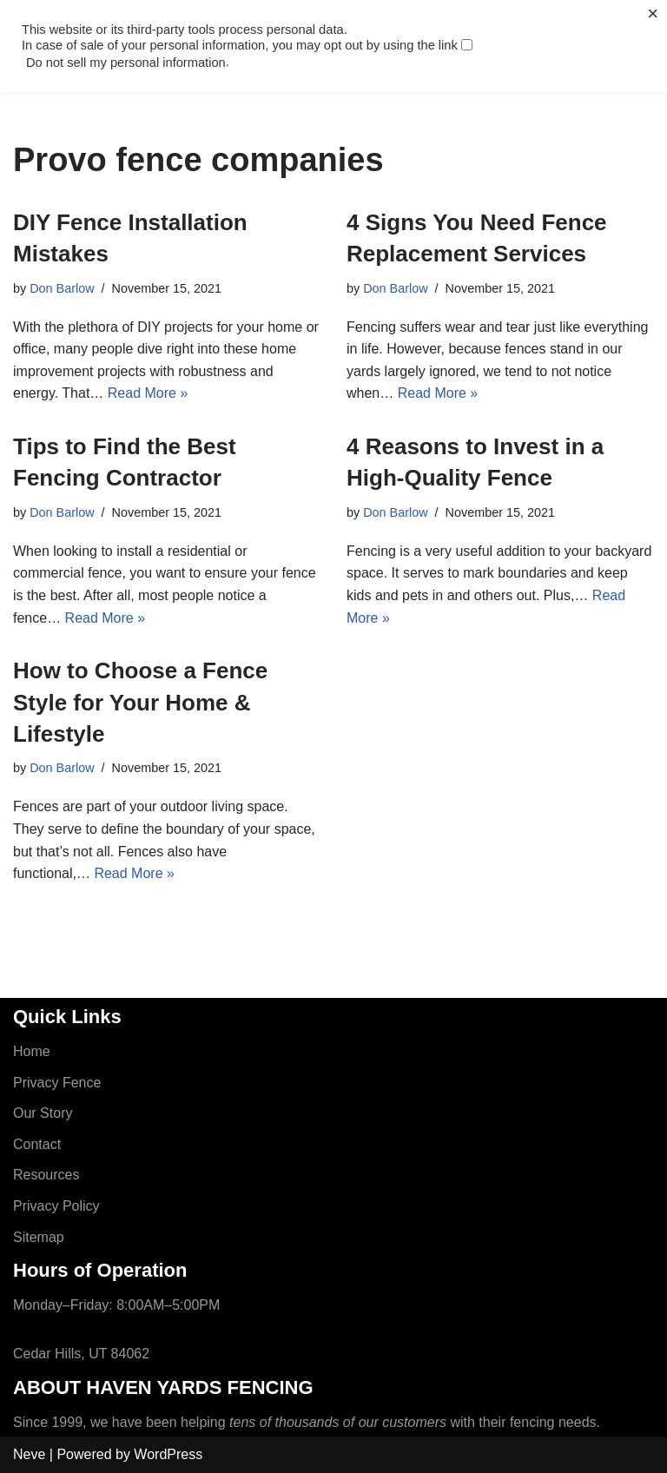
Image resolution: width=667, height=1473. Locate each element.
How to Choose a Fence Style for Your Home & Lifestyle (140, 702)
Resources (46, 1174)
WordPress (168, 1454)
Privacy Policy (56, 1206)
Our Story (42, 1113)
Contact (37, 1144)
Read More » (148, 393)
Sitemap (38, 1237)
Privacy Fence (57, 1082)
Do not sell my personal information (126, 62)
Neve (29, 1454)
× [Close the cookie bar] (652, 13)
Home (31, 1051)
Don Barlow (62, 288)
